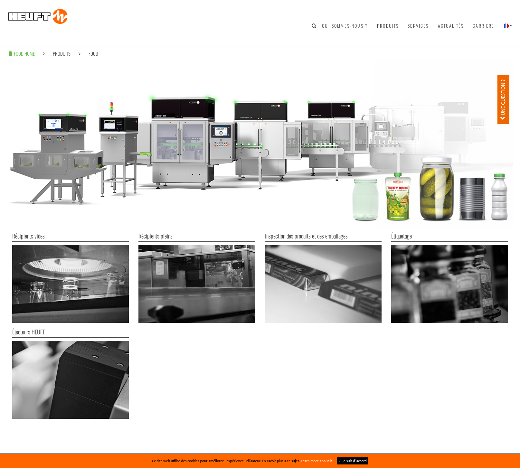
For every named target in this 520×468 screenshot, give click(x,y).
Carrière (483, 26)
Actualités (451, 26)
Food (93, 53)
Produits (388, 26)
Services (418, 26)
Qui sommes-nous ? (345, 26)
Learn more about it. (317, 461)
